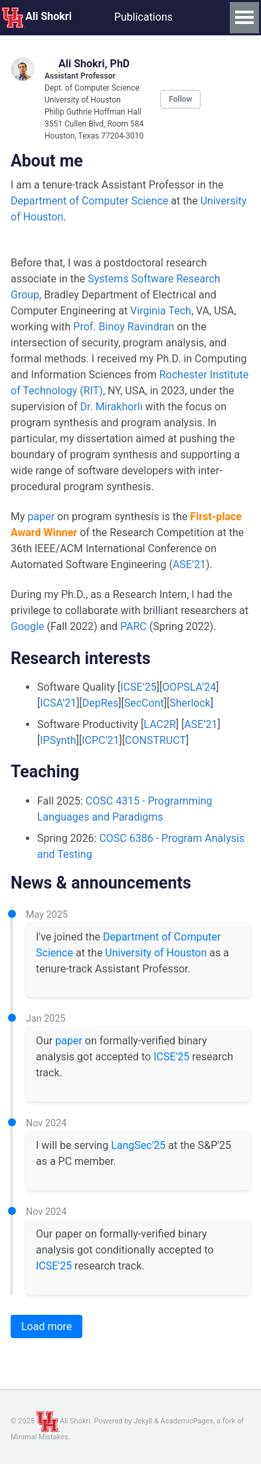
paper (41, 516)
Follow (180, 99)
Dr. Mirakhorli (111, 406)
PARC (133, 626)
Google (27, 626)
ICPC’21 (100, 740)
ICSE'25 (171, 1056)
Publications (143, 17)
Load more (46, 1326)
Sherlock (190, 703)
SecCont (144, 703)
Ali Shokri (37, 17)
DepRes (100, 703)
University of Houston (156, 952)
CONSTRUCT (155, 740)
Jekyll (142, 1421)
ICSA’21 (58, 703)
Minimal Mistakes (39, 1437)
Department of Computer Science (89, 200)
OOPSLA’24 (189, 687)
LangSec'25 (138, 1145)
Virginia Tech (160, 310)
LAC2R (159, 724)
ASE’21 (189, 564)
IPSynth (58, 740)
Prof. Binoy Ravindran (123, 326)
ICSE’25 (138, 687)
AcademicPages (187, 1421)
